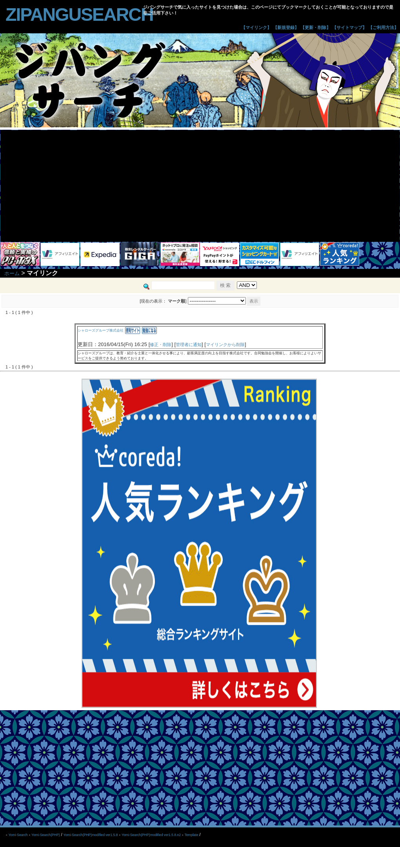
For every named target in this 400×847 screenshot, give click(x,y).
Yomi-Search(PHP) (45, 835)
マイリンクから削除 (225, 344)
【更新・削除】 (315, 27)
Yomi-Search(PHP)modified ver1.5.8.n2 (151, 835)
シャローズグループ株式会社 (101, 330)
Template (191, 835)
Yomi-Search (17, 835)
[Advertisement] (200, 185)
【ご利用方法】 (383, 27)
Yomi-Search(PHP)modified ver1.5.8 (90, 835)
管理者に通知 (189, 344)
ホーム (12, 273)
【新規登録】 (286, 27)
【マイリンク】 (256, 27)
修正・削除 (160, 344)
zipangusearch (79, 14)
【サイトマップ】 (349, 27)
